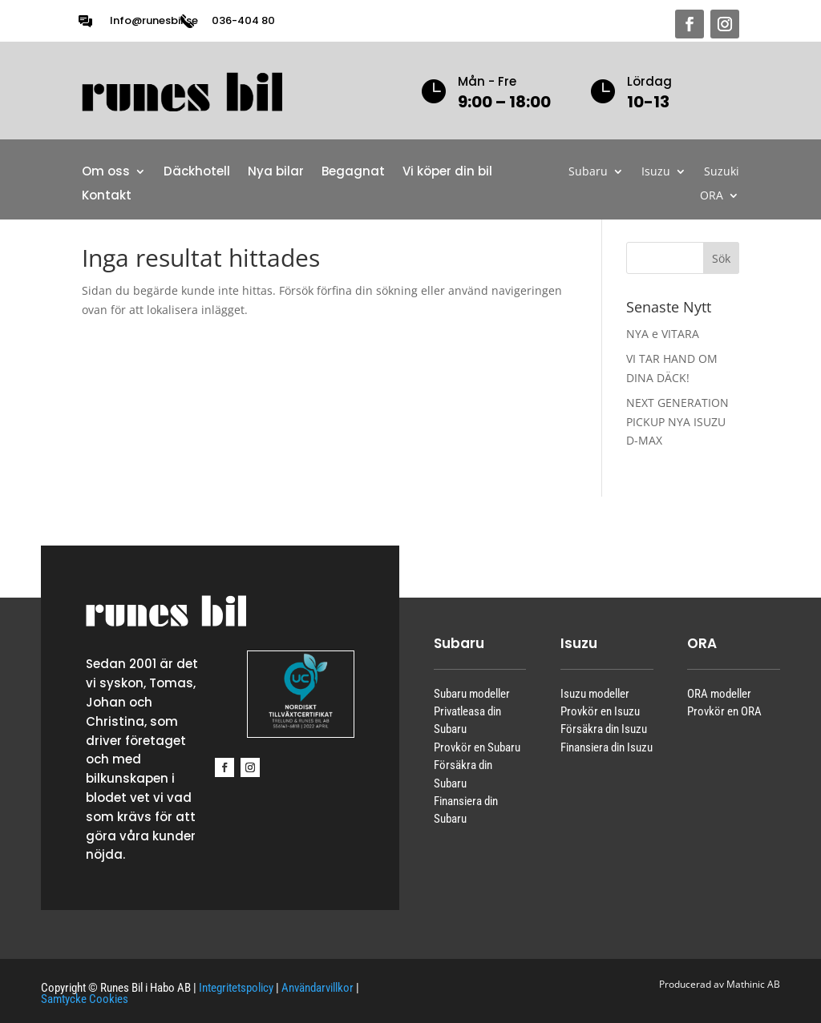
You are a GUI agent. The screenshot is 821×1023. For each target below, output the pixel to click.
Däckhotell (197, 172)
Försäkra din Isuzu (603, 729)
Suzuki (721, 172)
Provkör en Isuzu (600, 711)
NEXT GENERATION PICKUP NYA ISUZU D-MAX (677, 422)
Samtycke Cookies (84, 999)
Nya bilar (276, 172)
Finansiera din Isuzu (606, 747)
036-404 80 (243, 20)
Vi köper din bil (447, 172)
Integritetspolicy (236, 988)
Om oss (106, 172)
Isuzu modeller (594, 694)
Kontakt (106, 196)
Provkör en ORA (724, 711)
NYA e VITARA (662, 333)
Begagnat (353, 172)
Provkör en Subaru (477, 747)
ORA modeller (719, 694)
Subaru (588, 172)
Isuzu (655, 172)
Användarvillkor (317, 988)
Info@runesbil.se (154, 20)
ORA (711, 196)
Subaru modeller (472, 694)
